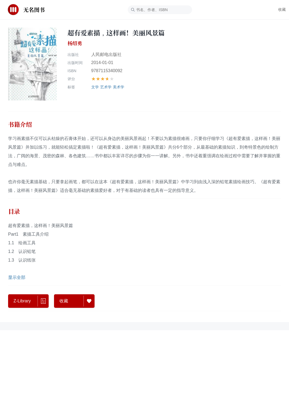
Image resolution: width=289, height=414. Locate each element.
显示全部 (16, 277)
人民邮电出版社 (106, 54)
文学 (95, 87)
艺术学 (106, 87)
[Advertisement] (144, 357)
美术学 (118, 87)
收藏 (282, 9)
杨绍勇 (75, 43)
